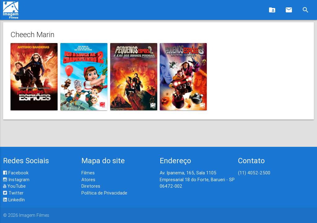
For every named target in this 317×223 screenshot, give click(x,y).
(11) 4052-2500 (254, 173)
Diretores (90, 186)
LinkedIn (14, 200)
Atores (88, 179)
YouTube (14, 186)
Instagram (16, 179)
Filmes (88, 173)
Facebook (15, 173)
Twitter (13, 193)
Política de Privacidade (104, 193)
